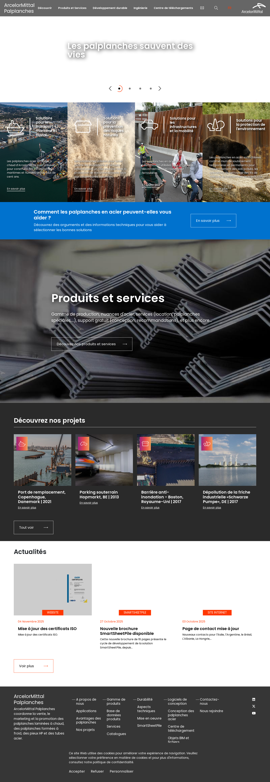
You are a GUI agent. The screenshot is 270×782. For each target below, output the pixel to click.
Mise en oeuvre (149, 718)
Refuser (97, 771)
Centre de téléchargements (173, 8)
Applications (86, 711)
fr (229, 8)
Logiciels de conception (177, 701)
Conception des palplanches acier (181, 715)
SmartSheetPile (149, 725)
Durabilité (145, 699)
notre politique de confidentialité (108, 762)
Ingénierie (140, 8)
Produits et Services (72, 8)
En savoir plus (84, 73)
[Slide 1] (119, 88)
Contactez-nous (209, 701)
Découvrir (45, 8)
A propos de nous (86, 701)
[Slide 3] (140, 88)
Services (113, 726)
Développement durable (110, 8)
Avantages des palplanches (88, 720)
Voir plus (26, 666)
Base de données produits (114, 715)
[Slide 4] (150, 88)
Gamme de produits (116, 701)
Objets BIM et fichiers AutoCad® (178, 742)
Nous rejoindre (211, 711)
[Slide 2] (129, 88)
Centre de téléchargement (181, 728)
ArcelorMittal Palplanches (19, 8)
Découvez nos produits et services (86, 344)
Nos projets (85, 729)
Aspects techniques (146, 709)
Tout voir (26, 527)
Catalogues (116, 734)
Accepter (77, 771)
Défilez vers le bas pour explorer (231, 94)
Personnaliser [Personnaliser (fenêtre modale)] (121, 771)
